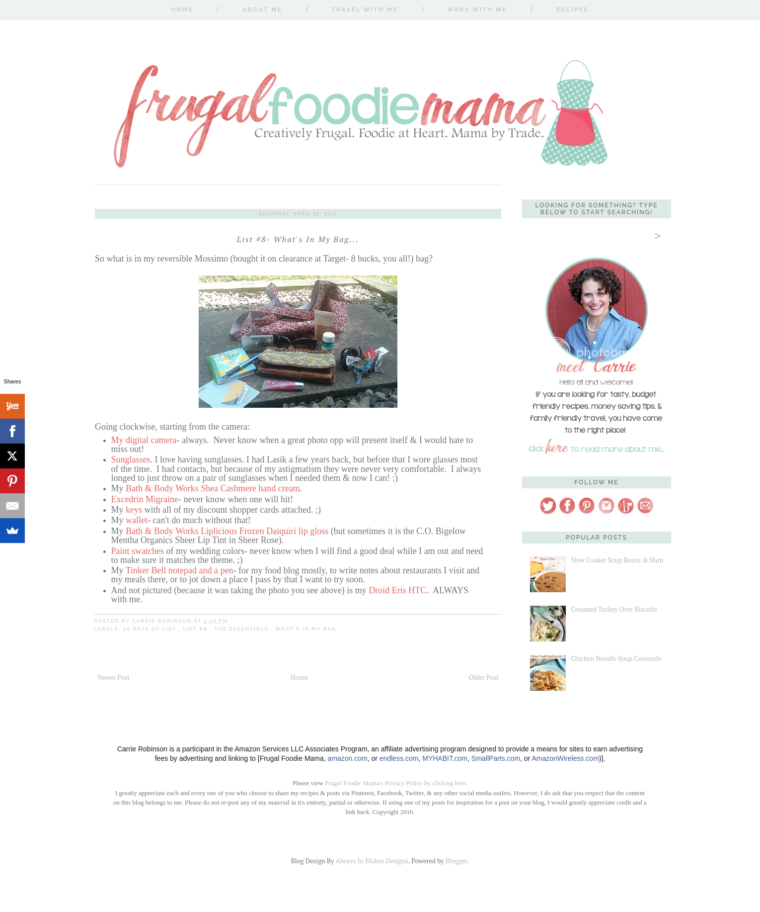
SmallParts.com (495, 758)
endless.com (399, 758)
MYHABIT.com (444, 758)
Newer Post (113, 677)
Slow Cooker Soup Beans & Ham (617, 559)
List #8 (196, 629)
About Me (262, 9)
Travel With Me (365, 9)
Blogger (456, 860)
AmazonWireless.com (565, 758)
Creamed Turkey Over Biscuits (614, 609)
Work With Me (477, 9)
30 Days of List (150, 629)
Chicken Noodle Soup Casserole (616, 658)
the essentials (242, 629)
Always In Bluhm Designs (371, 860)
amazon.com (348, 758)
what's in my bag (305, 629)
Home (182, 9)
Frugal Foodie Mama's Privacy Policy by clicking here (395, 783)
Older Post (484, 677)
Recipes (572, 9)
